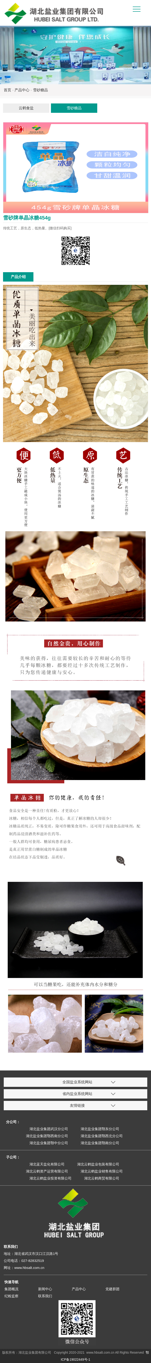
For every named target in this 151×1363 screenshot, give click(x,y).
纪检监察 (11, 1296)
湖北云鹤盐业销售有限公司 (102, 1171)
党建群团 (112, 1289)
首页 (7, 90)
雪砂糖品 (40, 90)
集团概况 (11, 1289)
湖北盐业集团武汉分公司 (48, 1129)
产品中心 (21, 90)
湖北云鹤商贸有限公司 (101, 1178)
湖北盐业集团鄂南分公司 (100, 1143)
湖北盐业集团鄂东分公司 (100, 1129)
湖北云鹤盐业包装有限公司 (98, 1164)
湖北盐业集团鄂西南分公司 (47, 1136)
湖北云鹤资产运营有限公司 (47, 1171)
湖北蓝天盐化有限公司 (47, 1164)
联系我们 (45, 1296)
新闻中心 (45, 1289)
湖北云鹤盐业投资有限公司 (50, 1178)
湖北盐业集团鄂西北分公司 (102, 1136)
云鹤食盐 (26, 108)
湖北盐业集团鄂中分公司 (48, 1143)
